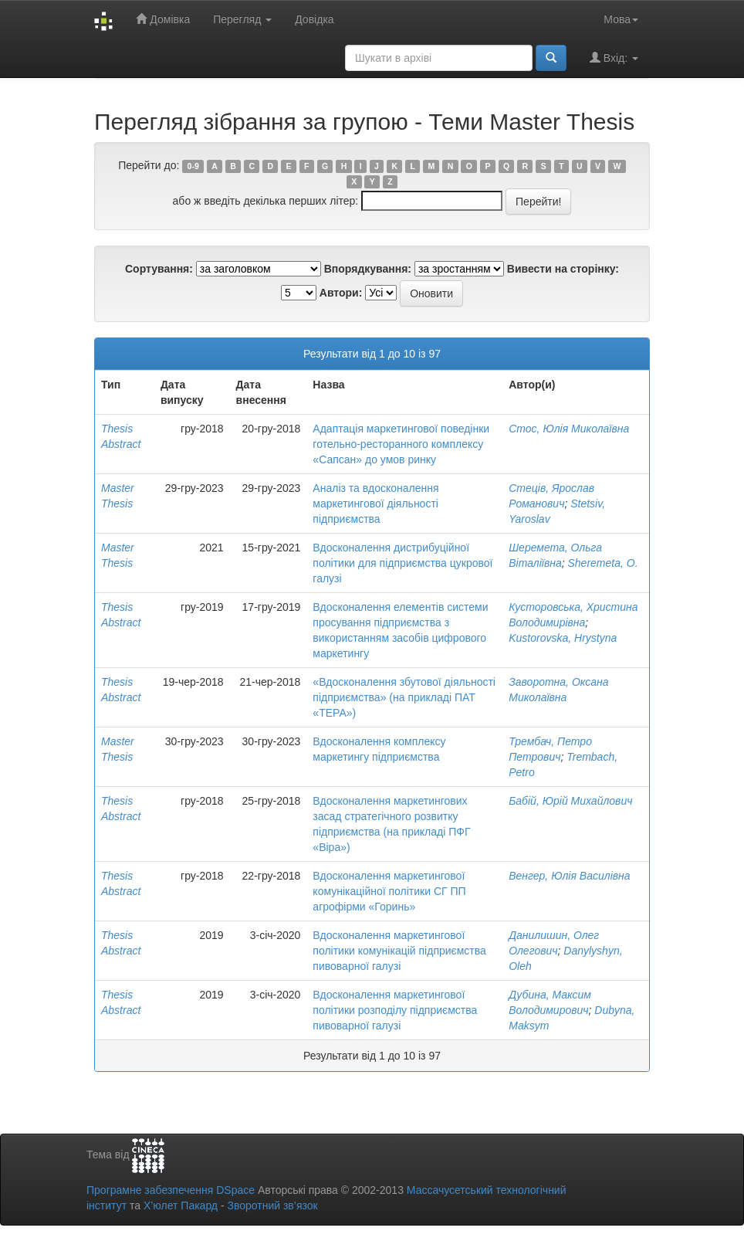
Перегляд (242, 19)
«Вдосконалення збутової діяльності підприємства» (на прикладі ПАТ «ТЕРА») (404, 697)
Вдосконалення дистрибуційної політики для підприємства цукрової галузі (402, 563)
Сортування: (159, 269)
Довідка (314, 19)
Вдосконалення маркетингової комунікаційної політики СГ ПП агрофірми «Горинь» (389, 891)
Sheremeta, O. (603, 563)
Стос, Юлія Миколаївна (569, 428)
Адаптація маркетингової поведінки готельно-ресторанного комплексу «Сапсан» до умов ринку (401, 444)
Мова (621, 19)
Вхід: (614, 57)
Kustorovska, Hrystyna (563, 638)
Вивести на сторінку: (563, 269)
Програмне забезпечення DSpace (170, 1190)
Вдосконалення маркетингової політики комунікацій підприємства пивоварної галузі (399, 950)
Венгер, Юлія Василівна (569, 876)
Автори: (341, 293)
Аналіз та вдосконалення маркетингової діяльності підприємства (375, 503)
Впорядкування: (367, 269)
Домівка (163, 18)
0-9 (193, 166)
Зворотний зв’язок (272, 1205)
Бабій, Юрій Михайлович (570, 801)
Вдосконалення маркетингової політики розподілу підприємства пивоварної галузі (395, 1010)
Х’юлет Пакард (181, 1205)
